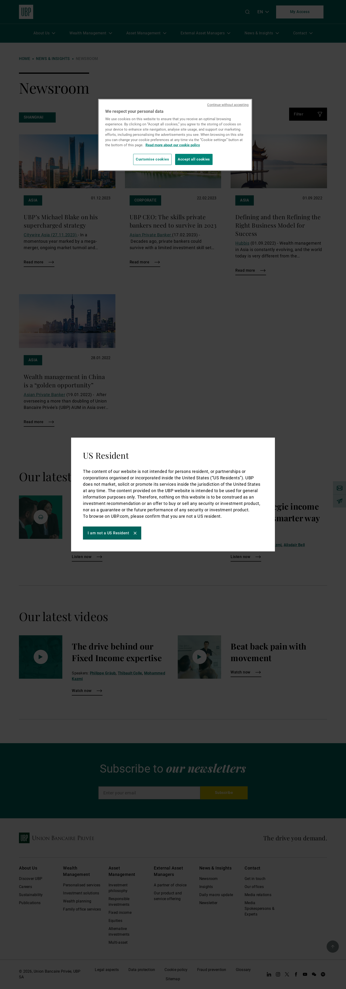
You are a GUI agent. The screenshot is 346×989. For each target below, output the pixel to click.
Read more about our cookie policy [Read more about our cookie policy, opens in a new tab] (173, 145)
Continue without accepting (228, 105)
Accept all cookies (194, 159)
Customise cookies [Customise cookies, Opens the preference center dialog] (152, 159)
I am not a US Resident (108, 533)
